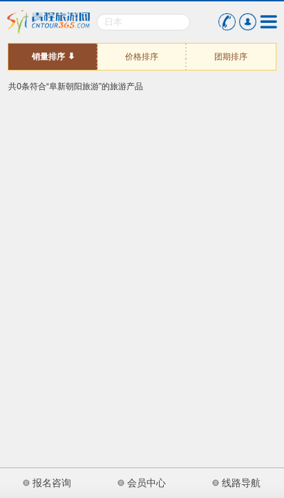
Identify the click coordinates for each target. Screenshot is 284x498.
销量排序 (48, 57)
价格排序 (141, 57)
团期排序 (230, 57)
